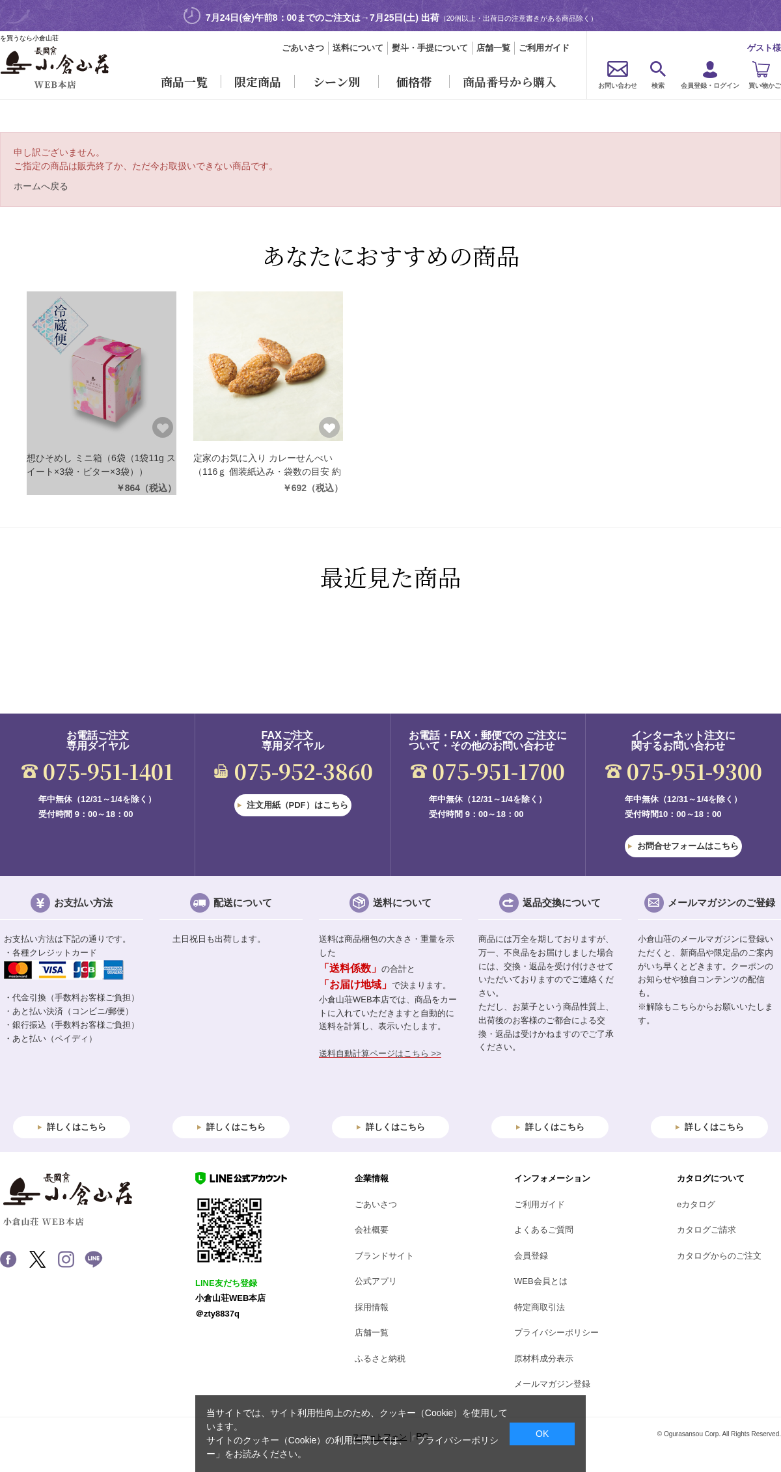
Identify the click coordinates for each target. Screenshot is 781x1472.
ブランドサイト (384, 1256)
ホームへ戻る (41, 186)
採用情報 (372, 1307)
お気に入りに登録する (162, 427)
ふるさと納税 (380, 1358)
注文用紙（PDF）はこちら (297, 805)
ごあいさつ (303, 48)
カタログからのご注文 (719, 1256)
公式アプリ (376, 1281)
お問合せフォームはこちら (688, 846)
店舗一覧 (493, 48)
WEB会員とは (541, 1281)
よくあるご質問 (543, 1230)
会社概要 (372, 1230)
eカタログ (696, 1204)
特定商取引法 (539, 1307)
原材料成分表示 (543, 1358)
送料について (358, 48)
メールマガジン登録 (552, 1384)
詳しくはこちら (76, 1127)
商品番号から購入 (509, 81)
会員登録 (531, 1256)
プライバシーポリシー (556, 1332)
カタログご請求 (706, 1230)
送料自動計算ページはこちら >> (380, 1053)
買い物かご (764, 85)
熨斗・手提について (430, 48)
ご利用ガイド (544, 48)
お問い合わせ (617, 85)
